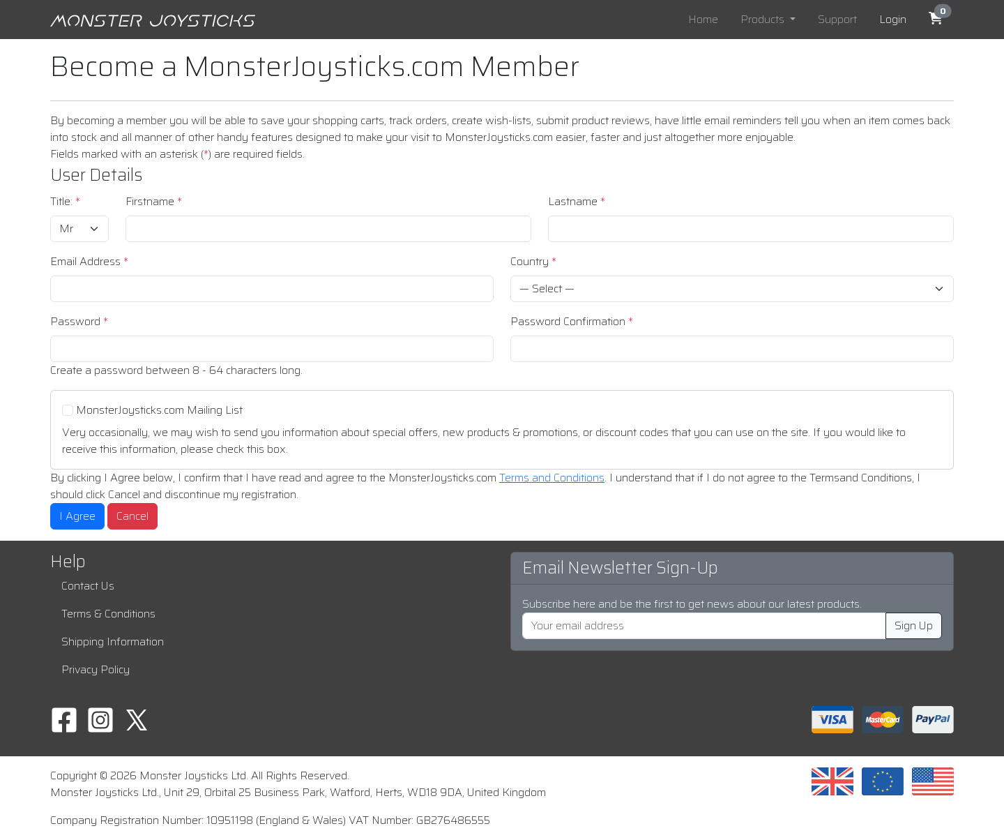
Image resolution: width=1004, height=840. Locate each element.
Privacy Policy (95, 669)
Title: (65, 201)
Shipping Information (112, 641)
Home (703, 19)
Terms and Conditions (551, 477)
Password (79, 321)
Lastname (576, 201)
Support (837, 19)
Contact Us (87, 585)
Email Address (89, 261)
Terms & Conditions (108, 613)
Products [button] (763, 19)
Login (892, 19)
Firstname (154, 201)
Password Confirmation (571, 321)
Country (533, 261)
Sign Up (914, 625)
